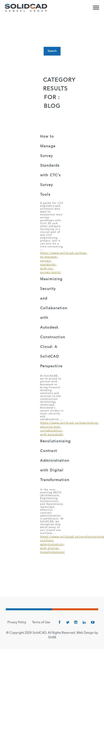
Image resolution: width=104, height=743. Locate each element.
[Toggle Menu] (96, 9)
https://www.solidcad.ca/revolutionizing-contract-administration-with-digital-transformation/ (52, 544)
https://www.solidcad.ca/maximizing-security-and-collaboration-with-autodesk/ (52, 429)
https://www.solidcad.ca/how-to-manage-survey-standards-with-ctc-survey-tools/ (52, 263)
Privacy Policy (16, 622)
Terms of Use (41, 622)
